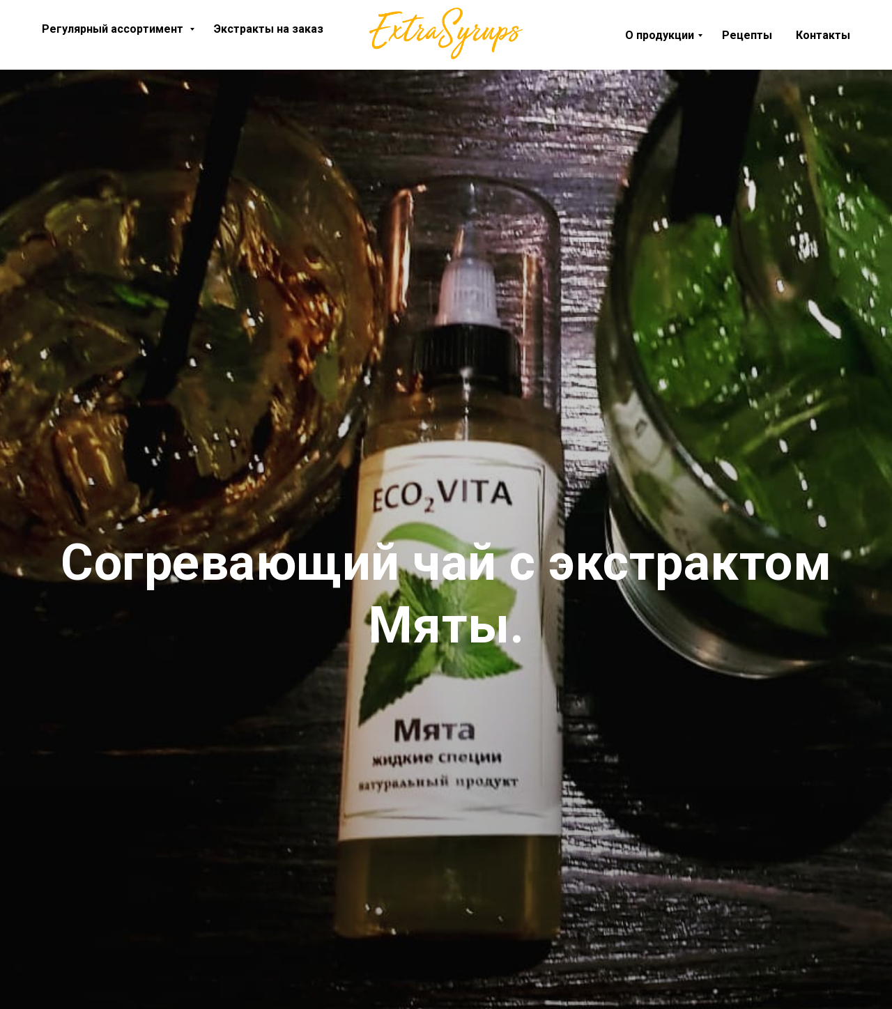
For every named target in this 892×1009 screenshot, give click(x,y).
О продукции (659, 35)
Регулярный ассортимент (114, 29)
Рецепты (747, 35)
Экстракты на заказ (268, 29)
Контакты (823, 35)
